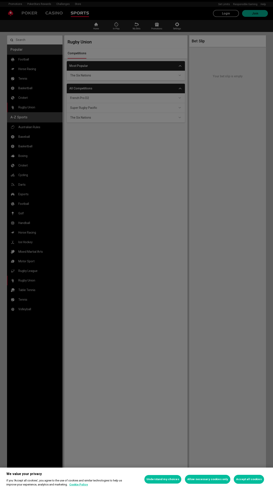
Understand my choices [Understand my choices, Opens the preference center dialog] (163, 479)
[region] (136, 479)
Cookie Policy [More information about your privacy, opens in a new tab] (78, 484)
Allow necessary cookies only (207, 479)
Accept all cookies (248, 479)
